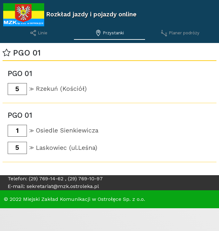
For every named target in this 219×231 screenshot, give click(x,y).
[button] (7, 52)
